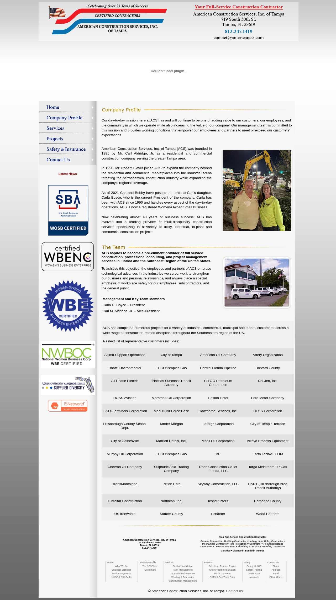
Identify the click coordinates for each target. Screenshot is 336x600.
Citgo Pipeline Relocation (222, 570)
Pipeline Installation (183, 566)
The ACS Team (150, 566)
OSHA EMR (254, 573)
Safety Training (254, 570)
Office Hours (275, 577)
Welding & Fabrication (183, 577)
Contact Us (273, 562)
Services (169, 562)
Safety (247, 562)
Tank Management (182, 570)
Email (276, 573)
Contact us (234, 591)
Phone (275, 566)
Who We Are (121, 566)
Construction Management (183, 581)
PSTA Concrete (222, 573)
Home (110, 562)
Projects (208, 562)
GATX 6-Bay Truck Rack (222, 577)
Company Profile (147, 562)
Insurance (254, 577)
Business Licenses (122, 570)
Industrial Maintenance (183, 573)
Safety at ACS (254, 566)
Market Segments (121, 573)
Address (276, 570)
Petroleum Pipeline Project (222, 566)
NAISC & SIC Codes (121, 577)
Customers (150, 570)
